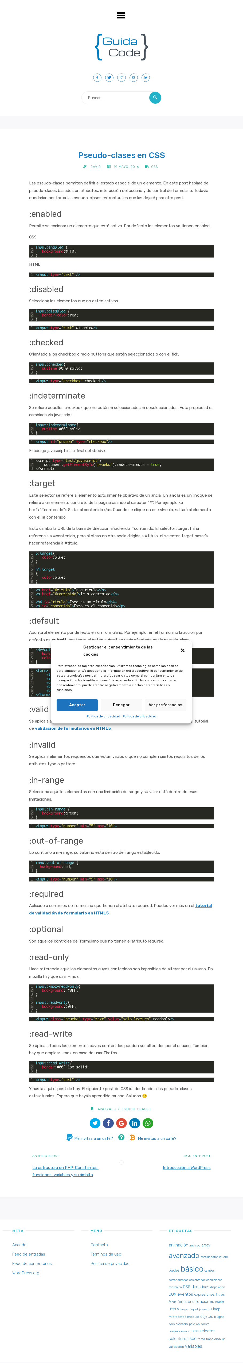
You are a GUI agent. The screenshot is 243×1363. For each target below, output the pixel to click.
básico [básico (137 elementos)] (192, 1269)
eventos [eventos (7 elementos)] (185, 1294)
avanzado (106, 1109)
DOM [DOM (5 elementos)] (173, 1295)
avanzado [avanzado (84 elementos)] (184, 1256)
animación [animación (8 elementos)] (178, 1245)
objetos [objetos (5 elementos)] (206, 1317)
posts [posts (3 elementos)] (205, 1324)
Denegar (121, 704)
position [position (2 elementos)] (194, 1324)
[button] (183, 651)
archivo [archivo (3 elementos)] (194, 1246)
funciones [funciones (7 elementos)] (204, 1302)
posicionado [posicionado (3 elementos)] (178, 1324)
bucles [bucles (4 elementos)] (174, 1271)
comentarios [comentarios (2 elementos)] (197, 1280)
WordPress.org (25, 1273)
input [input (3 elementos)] (194, 1310)
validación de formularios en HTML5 (73, 729)
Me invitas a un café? (89, 1139)
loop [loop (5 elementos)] (216, 1309)
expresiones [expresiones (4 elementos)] (204, 1295)
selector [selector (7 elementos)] (207, 1331)
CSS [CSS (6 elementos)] (186, 1287)
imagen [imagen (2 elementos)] (184, 1310)
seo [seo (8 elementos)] (193, 1339)
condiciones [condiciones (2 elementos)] (214, 1280)
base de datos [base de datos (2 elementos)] (209, 1257)
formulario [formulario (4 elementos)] (186, 1302)
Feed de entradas (28, 1254)
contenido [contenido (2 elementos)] (175, 1287)
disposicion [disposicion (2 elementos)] (217, 1287)
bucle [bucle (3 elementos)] (223, 1257)
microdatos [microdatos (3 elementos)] (177, 1317)
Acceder (20, 1245)
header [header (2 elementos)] (219, 1302)
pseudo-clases (136, 1109)
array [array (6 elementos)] (205, 1245)
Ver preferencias (165, 704)
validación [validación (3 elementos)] (176, 1347)
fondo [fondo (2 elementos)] (173, 1302)
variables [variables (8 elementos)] (193, 1346)
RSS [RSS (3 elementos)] (195, 1332)
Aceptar (77, 704)
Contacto (99, 1245)
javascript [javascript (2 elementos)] (205, 1310)
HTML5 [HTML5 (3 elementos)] (174, 1310)
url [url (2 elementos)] (224, 1339)
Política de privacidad (103, 716)
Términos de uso (106, 1254)
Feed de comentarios (32, 1264)
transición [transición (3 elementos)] (213, 1339)
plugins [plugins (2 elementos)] (219, 1317)
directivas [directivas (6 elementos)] (200, 1287)
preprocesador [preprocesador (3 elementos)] (180, 1332)
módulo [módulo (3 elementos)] (193, 1317)
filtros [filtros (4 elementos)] (220, 1295)
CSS (154, 167)
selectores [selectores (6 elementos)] (179, 1339)
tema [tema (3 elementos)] (201, 1339)
